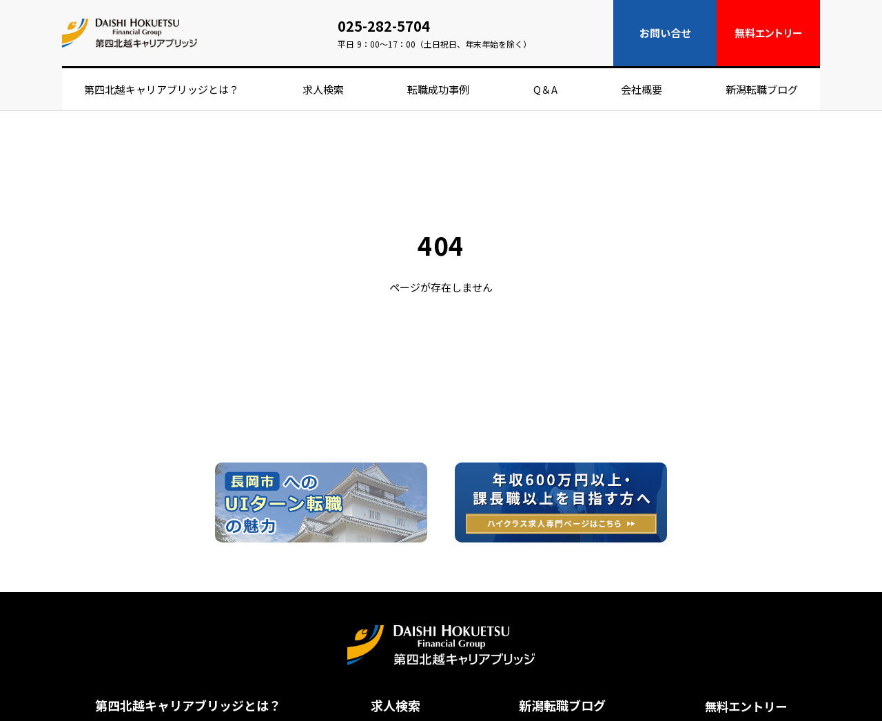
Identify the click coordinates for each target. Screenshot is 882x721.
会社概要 (641, 89)
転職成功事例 (438, 89)
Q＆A (545, 89)
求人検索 (323, 89)
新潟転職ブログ (762, 89)
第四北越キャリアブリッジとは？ (161, 89)
